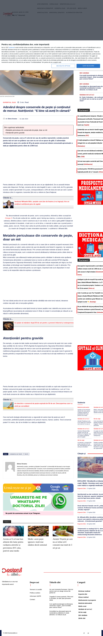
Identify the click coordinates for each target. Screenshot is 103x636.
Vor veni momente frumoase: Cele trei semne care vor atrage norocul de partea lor (61, 591)
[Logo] (12, 571)
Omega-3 (8, 218)
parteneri (11, 47)
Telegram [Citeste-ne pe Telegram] (36, 513)
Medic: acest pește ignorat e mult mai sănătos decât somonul (37, 542)
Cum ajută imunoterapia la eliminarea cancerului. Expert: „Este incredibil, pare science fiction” (61, 605)
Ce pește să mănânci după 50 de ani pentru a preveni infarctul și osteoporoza (44, 323)
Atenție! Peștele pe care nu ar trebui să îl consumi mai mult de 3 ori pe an (84, 422)
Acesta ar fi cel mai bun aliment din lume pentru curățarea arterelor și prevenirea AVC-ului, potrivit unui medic (13, 545)
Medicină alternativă (83, 407)
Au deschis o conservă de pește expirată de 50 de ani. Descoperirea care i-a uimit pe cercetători (84, 445)
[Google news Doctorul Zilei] (38, 492)
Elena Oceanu (12, 119)
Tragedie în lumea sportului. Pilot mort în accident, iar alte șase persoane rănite (61, 598)
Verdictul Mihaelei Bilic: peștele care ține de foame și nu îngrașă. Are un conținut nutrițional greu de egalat (84, 434)
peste (26, 454)
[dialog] (51, 55)
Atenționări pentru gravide (15, 133)
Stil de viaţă (97, 418)
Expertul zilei (9, 102)
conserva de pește (16, 454)
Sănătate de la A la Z (87, 94)
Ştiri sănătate (84, 73)
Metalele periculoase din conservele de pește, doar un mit (26, 130)
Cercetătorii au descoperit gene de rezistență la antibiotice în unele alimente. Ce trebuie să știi (91, 88)
